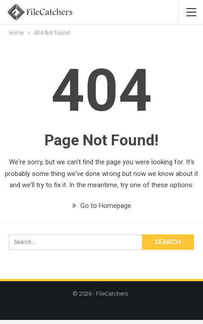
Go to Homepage (101, 206)
